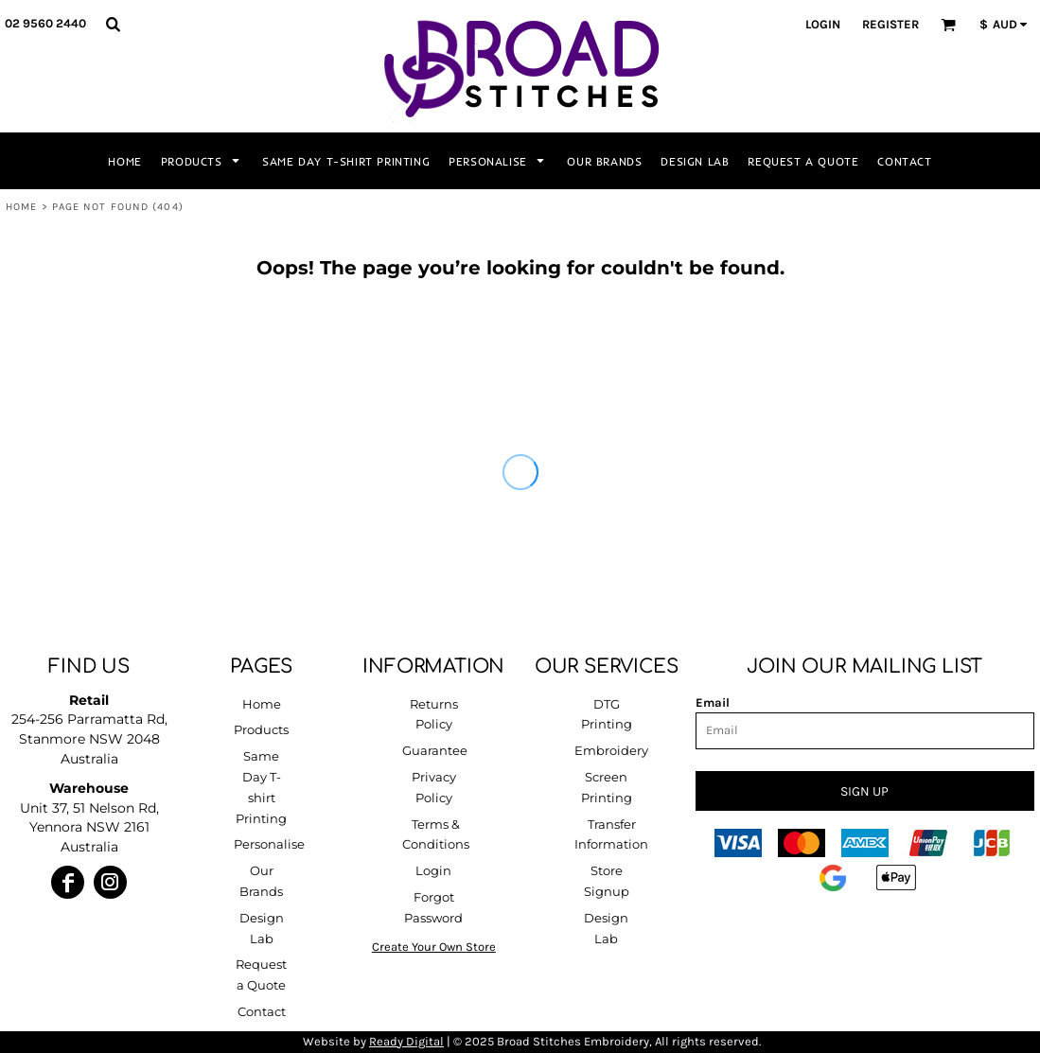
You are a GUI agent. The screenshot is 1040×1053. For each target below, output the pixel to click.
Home (21, 207)
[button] (112, 23)
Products (261, 729)
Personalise (269, 843)
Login (822, 24)
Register (890, 24)
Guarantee (434, 750)
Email (713, 702)
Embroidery (611, 750)
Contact (262, 1011)
